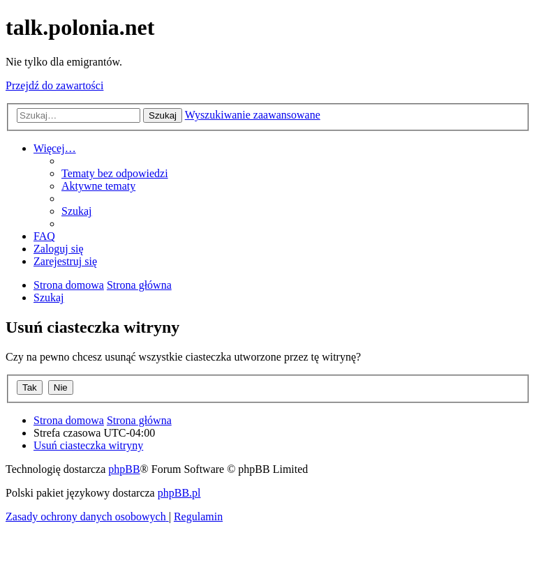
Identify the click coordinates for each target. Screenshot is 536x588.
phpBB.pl (179, 493)
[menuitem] (114, 173)
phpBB (124, 469)
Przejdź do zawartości (54, 85)
